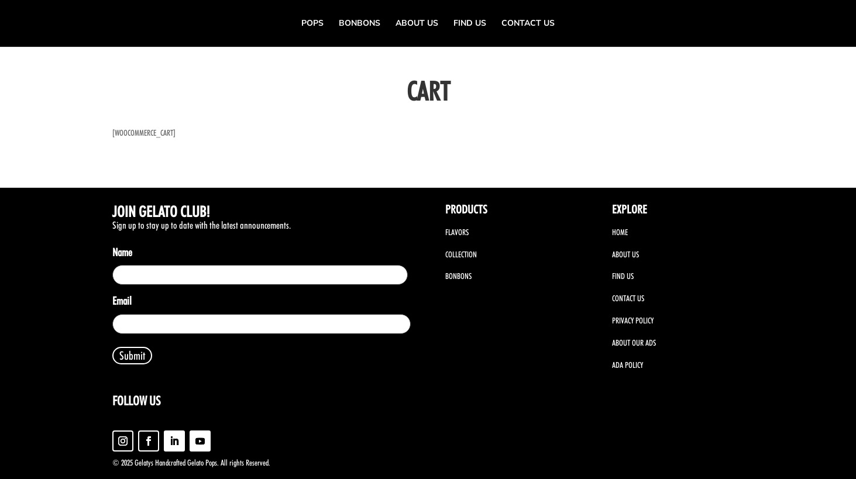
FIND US (623, 276)
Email (124, 301)
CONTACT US (628, 298)
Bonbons (359, 24)
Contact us (528, 24)
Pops (312, 24)
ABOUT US (625, 254)
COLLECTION (461, 254)
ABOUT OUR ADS (634, 342)
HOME (620, 232)
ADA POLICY (627, 365)
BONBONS (458, 276)
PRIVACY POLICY (633, 320)
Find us (469, 24)
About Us (417, 24)
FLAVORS (457, 232)
